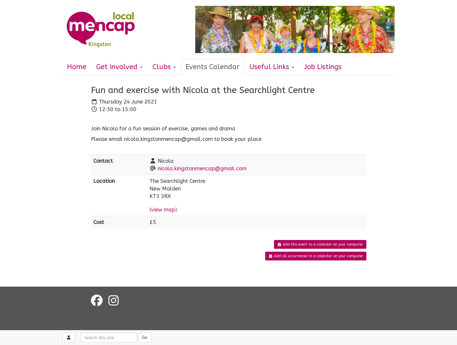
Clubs (164, 67)
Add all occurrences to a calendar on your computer (315, 256)
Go (144, 337)
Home (76, 67)
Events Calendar (213, 67)
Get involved (119, 67)
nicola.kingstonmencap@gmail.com (202, 168)
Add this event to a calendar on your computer (320, 244)
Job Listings (323, 67)
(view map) (163, 209)
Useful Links (271, 67)
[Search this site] (109, 338)
